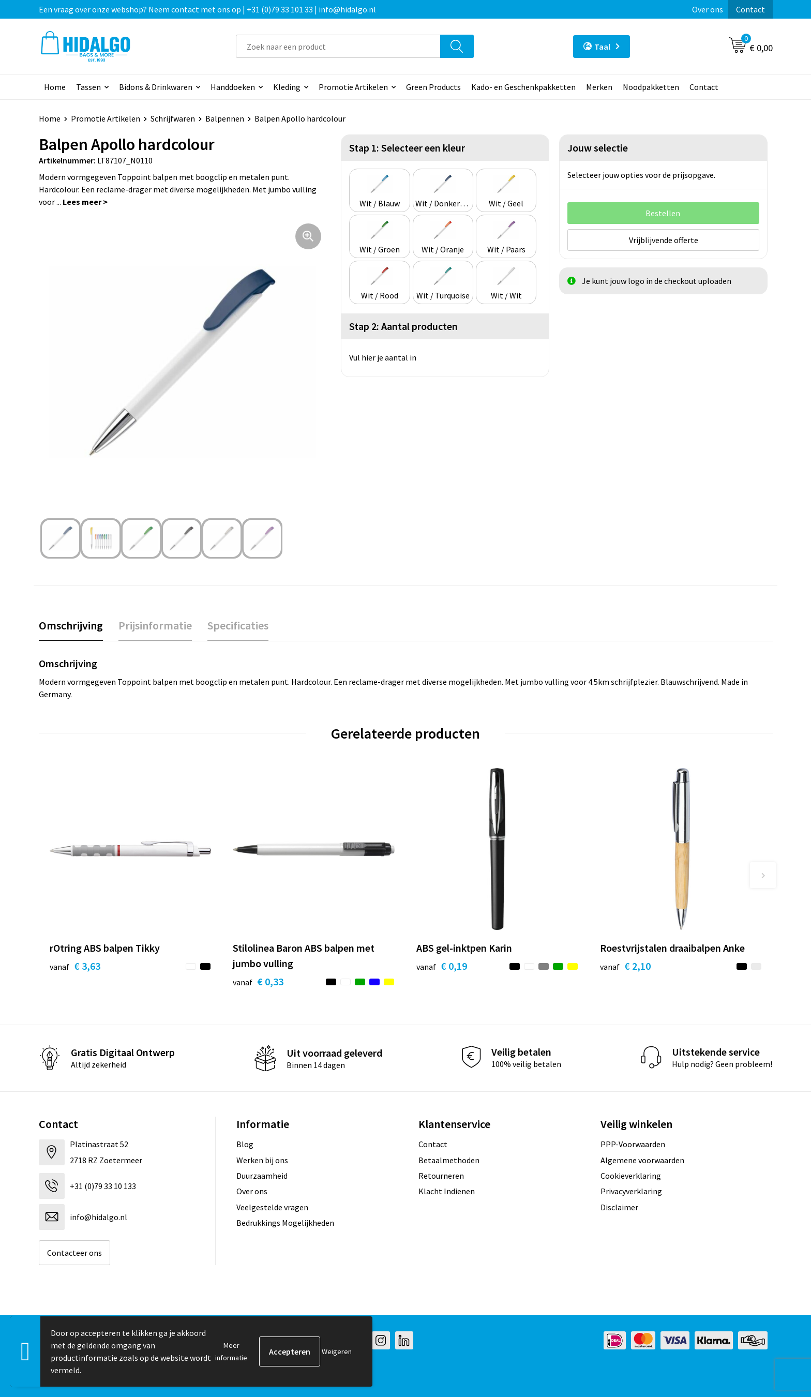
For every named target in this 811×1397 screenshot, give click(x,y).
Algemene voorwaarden (642, 1160)
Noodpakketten (651, 87)
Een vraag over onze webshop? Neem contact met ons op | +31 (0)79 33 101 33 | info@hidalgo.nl (207, 9)
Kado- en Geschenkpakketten (523, 87)
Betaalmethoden (448, 1160)
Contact (750, 9)
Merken (599, 87)
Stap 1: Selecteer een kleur (407, 147)
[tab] (71, 625)
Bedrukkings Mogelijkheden (285, 1223)
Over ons (707, 9)
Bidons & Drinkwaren (155, 87)
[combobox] (338, 46)
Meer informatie (231, 1351)
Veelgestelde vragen (272, 1207)
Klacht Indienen (446, 1191)
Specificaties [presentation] (237, 625)
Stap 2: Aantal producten (403, 326)
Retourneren (441, 1175)
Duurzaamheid (262, 1175)
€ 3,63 (75, 965)
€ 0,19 (441, 965)
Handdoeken (233, 87)
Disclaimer (619, 1207)
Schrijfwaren (173, 118)
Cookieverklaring (630, 1175)
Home (55, 87)
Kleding (287, 87)
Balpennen (224, 118)
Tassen (88, 87)
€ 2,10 (625, 965)
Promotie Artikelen (353, 87)
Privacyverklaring (631, 1191)
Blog (244, 1144)
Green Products (433, 87)
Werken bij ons (262, 1160)
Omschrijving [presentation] (71, 625)
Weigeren (337, 1351)
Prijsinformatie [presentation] (155, 625)
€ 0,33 (258, 981)
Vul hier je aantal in (382, 357)
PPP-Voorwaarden (632, 1144)
